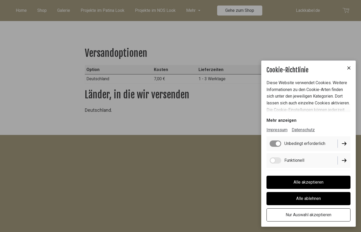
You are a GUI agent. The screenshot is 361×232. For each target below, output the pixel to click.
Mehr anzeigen (281, 120)
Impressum (276, 129)
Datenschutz (303, 129)
